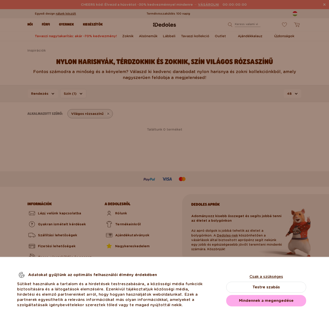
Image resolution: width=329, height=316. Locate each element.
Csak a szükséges (266, 276)
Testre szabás (266, 287)
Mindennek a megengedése (266, 300)
